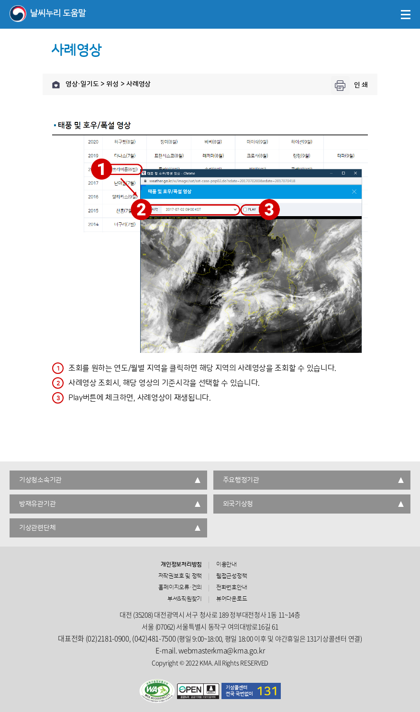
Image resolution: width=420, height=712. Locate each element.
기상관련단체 (37, 528)
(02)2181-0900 (107, 638)
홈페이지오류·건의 (180, 588)
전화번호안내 (231, 588)
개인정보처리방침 (181, 565)
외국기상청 (238, 504)
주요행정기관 (241, 480)
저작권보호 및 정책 (180, 576)
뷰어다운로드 (231, 599)
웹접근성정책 (231, 576)
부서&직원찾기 (184, 599)
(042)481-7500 (154, 638)
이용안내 (226, 565)
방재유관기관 (37, 504)
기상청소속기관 (40, 480)
